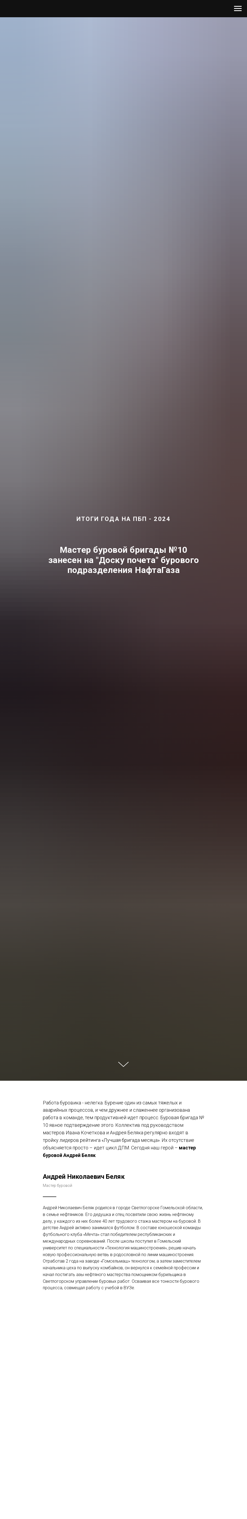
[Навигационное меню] (238, 8)
